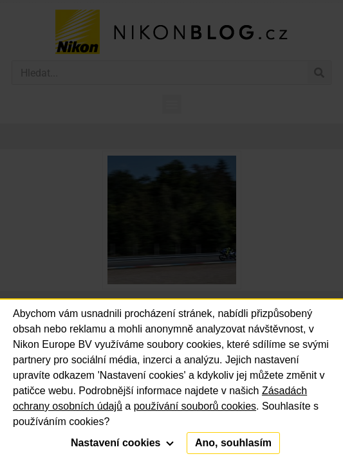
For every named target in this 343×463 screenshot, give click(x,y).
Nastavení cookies (122, 442)
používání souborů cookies (195, 406)
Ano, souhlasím (233, 442)
